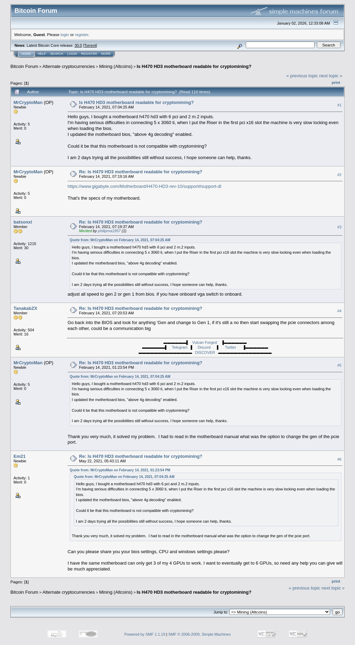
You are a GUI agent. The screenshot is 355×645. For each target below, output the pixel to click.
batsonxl (23, 222)
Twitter (232, 347)
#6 (339, 459)
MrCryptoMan (28, 102)
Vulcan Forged (204, 342)
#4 (339, 311)
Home (26, 53)
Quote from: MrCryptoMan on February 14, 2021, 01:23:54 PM (120, 470)
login (65, 34)
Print (336, 82)
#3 (339, 227)
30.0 (78, 45)
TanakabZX (25, 308)
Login (72, 53)
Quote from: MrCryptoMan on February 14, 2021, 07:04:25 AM (120, 240)
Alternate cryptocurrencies (69, 66)
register (81, 34)
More (106, 53)
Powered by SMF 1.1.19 (144, 634)
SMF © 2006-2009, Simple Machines (199, 634)
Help (42, 53)
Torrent (90, 45)
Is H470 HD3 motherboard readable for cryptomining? (194, 66)
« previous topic (302, 75)
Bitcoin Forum (24, 66)
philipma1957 (109, 231)
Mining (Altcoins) (115, 66)
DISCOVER (205, 352)
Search (56, 53)
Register (89, 53)
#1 (339, 105)
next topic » (331, 75)
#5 (339, 366)
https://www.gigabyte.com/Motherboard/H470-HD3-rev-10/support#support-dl (144, 186)
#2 (339, 175)
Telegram (179, 347)
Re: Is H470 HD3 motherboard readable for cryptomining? (140, 171)
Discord (205, 347)
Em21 (20, 456)
